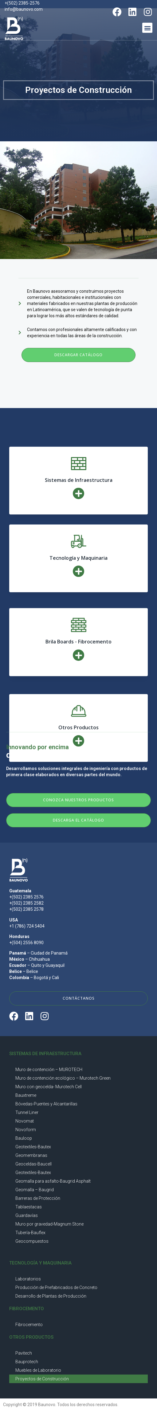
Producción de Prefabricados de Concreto (56, 1287)
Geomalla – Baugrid (34, 1189)
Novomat (24, 1121)
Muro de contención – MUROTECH (48, 1069)
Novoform (25, 1129)
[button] (147, 28)
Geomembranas (31, 1155)
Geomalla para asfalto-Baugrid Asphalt (53, 1181)
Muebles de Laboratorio (38, 1370)
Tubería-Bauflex (30, 1232)
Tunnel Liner (26, 1112)
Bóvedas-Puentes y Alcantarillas (46, 1103)
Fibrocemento (29, 1324)
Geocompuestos (32, 1241)
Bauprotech (26, 1361)
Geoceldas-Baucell (33, 1163)
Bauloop (23, 1138)
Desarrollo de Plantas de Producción (50, 1296)
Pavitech (23, 1353)
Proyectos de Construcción (42, 1378)
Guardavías (26, 1215)
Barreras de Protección (37, 1198)
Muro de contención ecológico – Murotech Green (63, 1078)
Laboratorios (28, 1278)
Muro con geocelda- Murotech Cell (48, 1086)
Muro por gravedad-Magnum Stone (49, 1224)
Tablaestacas (28, 1206)
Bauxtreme (25, 1095)
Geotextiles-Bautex (33, 1146)
